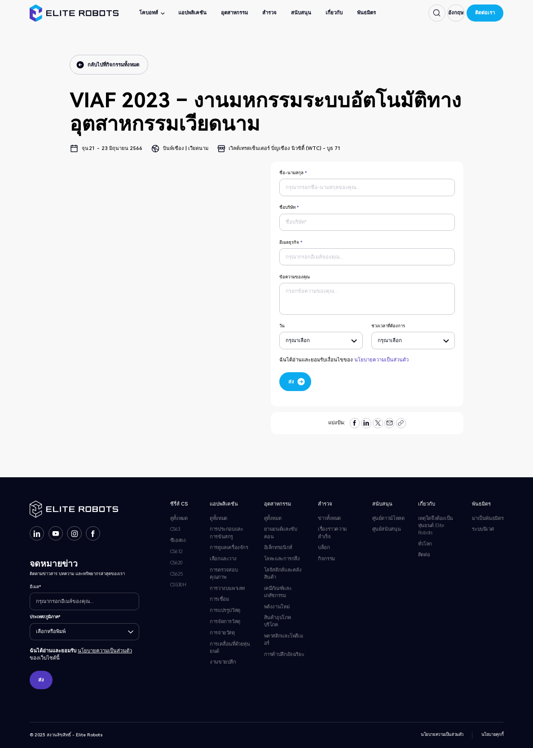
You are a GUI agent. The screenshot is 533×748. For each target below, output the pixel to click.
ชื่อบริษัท (289, 207)
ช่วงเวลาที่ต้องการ (388, 325)
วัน (282, 325)
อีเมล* (35, 586)
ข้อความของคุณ (294, 276)
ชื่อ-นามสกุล (293, 172)
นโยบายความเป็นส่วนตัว (381, 360)
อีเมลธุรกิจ (290, 242)
